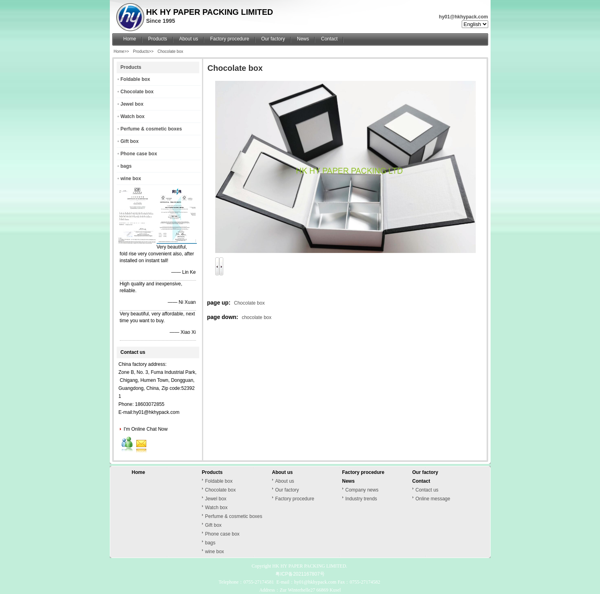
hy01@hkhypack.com (463, 17)
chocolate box (256, 317)
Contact (329, 39)
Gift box (130, 141)
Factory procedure (229, 39)
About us (188, 39)
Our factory (273, 39)
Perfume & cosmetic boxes (151, 129)
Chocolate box (170, 51)
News (303, 39)
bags (126, 166)
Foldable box (135, 79)
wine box (131, 178)
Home (129, 39)
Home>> (121, 51)
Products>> (143, 51)
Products (157, 39)
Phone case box (139, 154)
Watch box (133, 116)
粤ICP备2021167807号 (300, 574)
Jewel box (132, 104)
